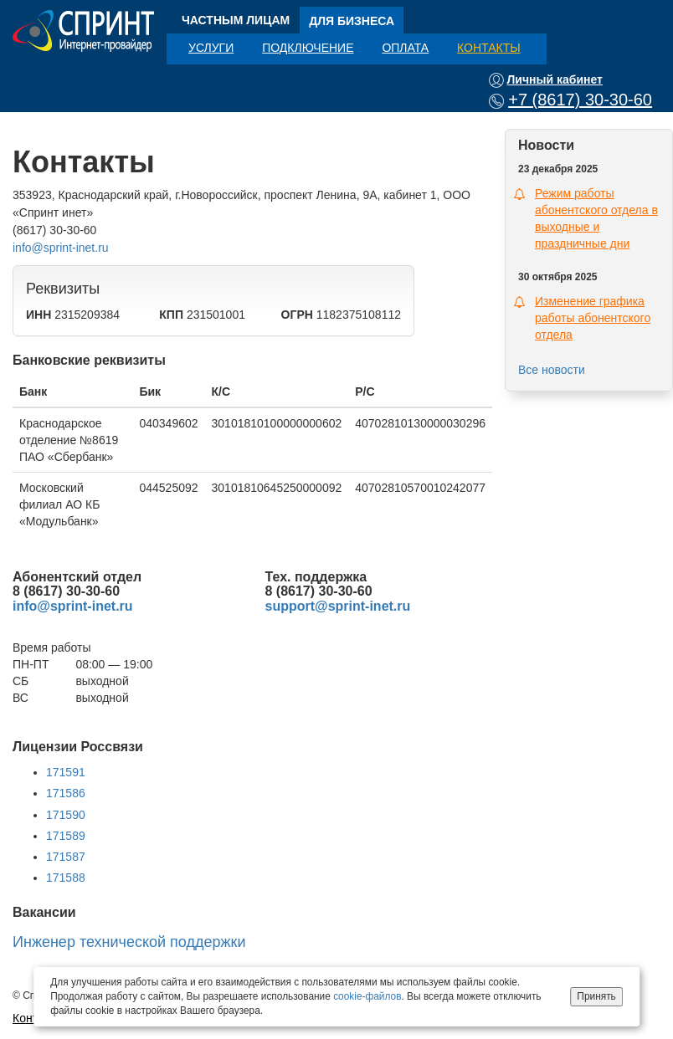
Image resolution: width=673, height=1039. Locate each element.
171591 (65, 772)
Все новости (551, 369)
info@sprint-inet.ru (61, 247)
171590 (65, 814)
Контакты (489, 47)
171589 (65, 835)
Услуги (211, 47)
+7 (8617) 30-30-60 (580, 99)
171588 (65, 877)
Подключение (307, 47)
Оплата (405, 47)
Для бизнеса (351, 21)
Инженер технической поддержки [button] (129, 942)
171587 (65, 856)
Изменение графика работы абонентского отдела (592, 317)
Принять (596, 996)
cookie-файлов (367, 996)
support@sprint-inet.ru (338, 606)
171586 (65, 793)
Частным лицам (236, 20)
